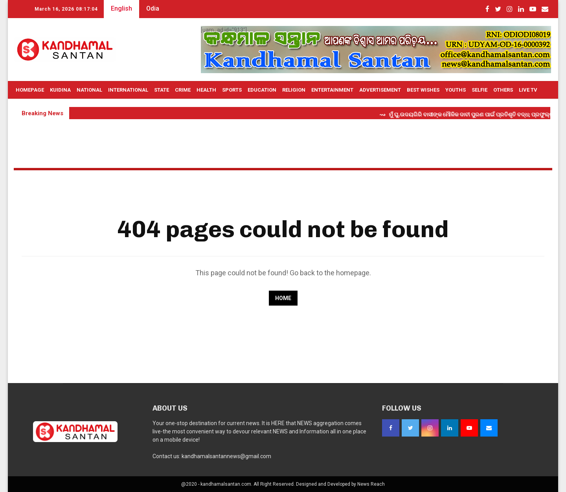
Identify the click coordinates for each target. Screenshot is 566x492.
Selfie (479, 90)
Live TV (528, 90)
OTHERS (503, 90)
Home (283, 298)
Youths (455, 90)
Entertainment (332, 90)
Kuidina (60, 90)
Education (262, 90)
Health (206, 90)
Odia (152, 8)
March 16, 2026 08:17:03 (66, 9)
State (161, 90)
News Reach (371, 484)
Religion (293, 90)
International (128, 90)
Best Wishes (423, 90)
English (121, 8)
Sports (232, 90)
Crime (183, 90)
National (89, 90)
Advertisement (380, 90)
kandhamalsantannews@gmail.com (226, 456)
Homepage (30, 90)
